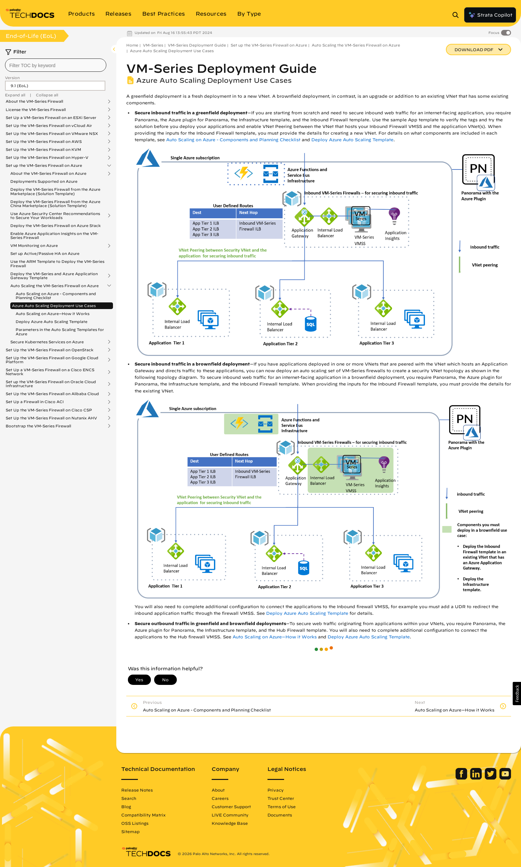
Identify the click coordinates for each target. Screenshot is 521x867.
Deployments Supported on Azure (43, 181)
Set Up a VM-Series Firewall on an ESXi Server (51, 118)
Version (12, 77)
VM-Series (153, 45)
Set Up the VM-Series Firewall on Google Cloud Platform (52, 360)
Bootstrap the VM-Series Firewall (38, 426)
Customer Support (231, 806)
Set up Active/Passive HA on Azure (44, 253)
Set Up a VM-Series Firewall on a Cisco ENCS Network (50, 372)
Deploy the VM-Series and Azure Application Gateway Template (54, 276)
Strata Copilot (490, 15)
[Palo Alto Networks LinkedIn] (476, 778)
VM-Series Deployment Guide (197, 45)
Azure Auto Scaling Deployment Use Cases (54, 305)
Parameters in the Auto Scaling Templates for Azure (60, 331)
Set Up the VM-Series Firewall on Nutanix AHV (51, 418)
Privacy (275, 790)
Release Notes (137, 790)
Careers (220, 798)
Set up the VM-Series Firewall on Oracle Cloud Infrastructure (51, 384)
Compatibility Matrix (143, 815)
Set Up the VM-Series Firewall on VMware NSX (52, 134)
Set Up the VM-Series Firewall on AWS (44, 142)
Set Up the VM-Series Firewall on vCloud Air (49, 126)
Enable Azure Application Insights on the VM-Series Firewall (54, 235)
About (218, 790)
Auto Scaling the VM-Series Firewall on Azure (54, 286)
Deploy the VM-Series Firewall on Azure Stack (55, 225)
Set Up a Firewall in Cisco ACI (35, 402)
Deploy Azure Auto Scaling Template (51, 321)
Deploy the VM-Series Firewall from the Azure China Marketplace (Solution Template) (55, 203)
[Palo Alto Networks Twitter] (491, 778)
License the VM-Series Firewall (36, 110)
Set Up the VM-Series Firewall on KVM (43, 150)
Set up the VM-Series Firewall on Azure (44, 165)
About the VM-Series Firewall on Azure (48, 173)
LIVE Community (230, 815)
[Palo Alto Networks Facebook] (462, 778)
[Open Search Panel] (458, 15)
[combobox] (55, 65)
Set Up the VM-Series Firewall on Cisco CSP (49, 410)
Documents (279, 815)
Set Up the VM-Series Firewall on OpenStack (49, 350)
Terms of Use (281, 806)
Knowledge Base (230, 823)
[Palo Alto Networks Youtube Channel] (505, 778)
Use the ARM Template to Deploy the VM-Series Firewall (57, 263)
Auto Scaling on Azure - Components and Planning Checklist (56, 295)
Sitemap (130, 831)
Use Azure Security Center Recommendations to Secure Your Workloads (55, 216)
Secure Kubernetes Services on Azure (47, 342)
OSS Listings (135, 823)
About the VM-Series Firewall (34, 101)
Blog (126, 806)
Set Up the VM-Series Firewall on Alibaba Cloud (52, 394)
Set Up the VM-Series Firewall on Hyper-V (47, 158)
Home (132, 45)
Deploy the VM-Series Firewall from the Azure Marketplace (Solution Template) (55, 191)
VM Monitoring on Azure (34, 246)
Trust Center (280, 798)
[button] (517, 693)
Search (128, 798)
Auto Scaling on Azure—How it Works (52, 313)
